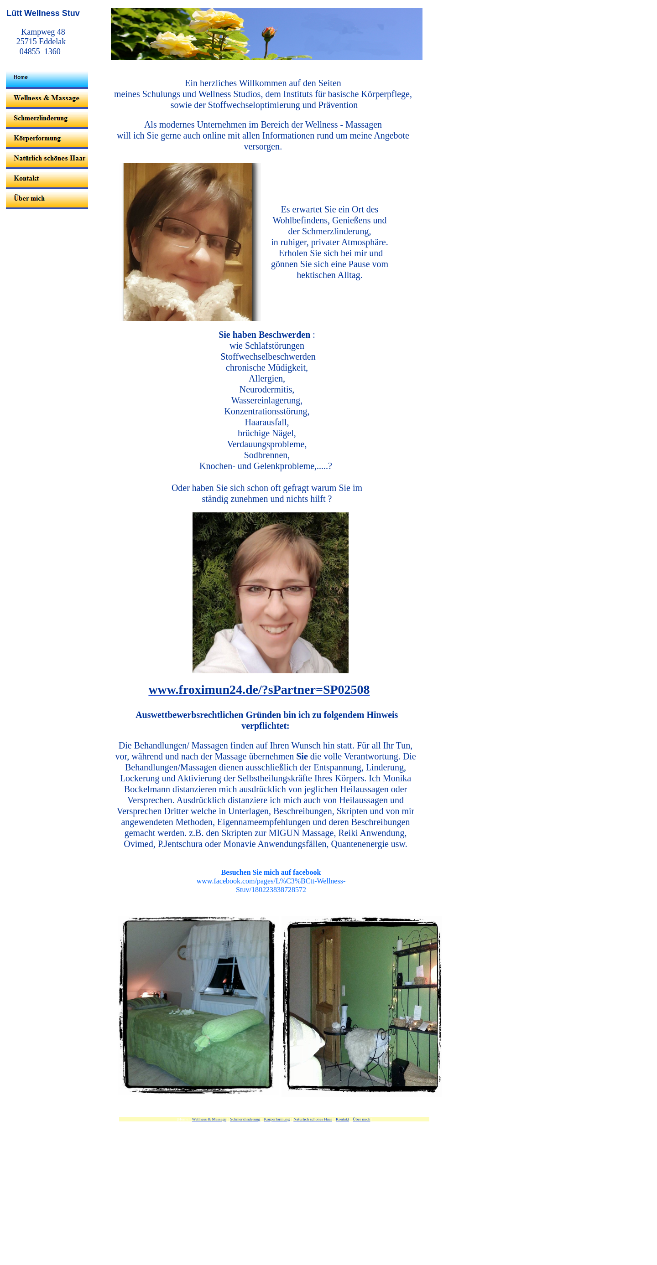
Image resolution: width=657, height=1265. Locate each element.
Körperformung (277, 1119)
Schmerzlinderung (245, 1119)
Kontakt (342, 1119)
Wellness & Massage (209, 1119)
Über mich (361, 1119)
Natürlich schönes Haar (312, 1119)
